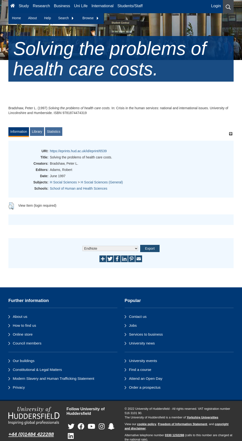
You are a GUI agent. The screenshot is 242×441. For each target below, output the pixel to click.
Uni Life (81, 6)
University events (143, 361)
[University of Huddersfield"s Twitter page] (71, 426)
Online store (23, 334)
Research (41, 6)
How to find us (24, 325)
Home (16, 18)
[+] (230, 134)
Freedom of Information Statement (182, 424)
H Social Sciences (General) (102, 182)
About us (20, 316)
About (32, 18)
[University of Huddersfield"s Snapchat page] (111, 426)
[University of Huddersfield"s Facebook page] (81, 426)
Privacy (19, 387)
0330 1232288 (174, 435)
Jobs (133, 325)
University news (142, 343)
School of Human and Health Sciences (78, 188)
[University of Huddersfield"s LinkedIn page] (71, 436)
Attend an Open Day (145, 378)
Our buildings (24, 361)
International (103, 6)
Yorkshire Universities (202, 417)
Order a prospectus (145, 387)
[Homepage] (12, 6)
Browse (90, 18)
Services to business (146, 334)
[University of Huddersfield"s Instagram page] (102, 426)
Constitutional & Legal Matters (37, 370)
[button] (228, 6)
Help (47, 18)
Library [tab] (37, 131)
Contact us (138, 316)
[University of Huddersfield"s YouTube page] (91, 426)
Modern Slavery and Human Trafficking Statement (53, 378)
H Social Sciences (63, 182)
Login (216, 6)
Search (66, 18)
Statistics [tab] (53, 131)
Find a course (140, 370)
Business (62, 6)
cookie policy (146, 424)
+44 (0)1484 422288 (31, 434)
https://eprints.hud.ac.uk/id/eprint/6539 (78, 151)
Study (24, 6)
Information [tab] (18, 131)
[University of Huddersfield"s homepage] (33, 416)
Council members (27, 343)
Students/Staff (130, 6)
